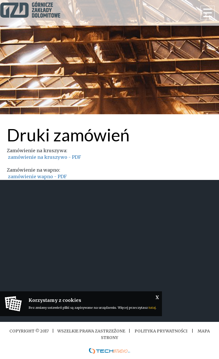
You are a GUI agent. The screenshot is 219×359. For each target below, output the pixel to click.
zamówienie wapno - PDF (37, 176)
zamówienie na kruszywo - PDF (44, 157)
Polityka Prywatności (161, 331)
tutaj (152, 308)
